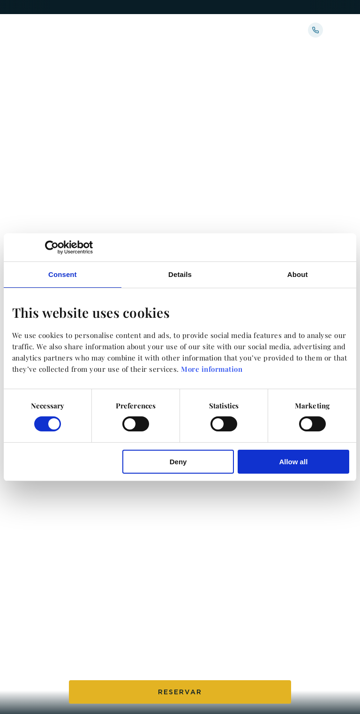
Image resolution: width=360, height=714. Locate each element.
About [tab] (297, 274)
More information (211, 369)
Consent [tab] (62, 274)
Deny (178, 462)
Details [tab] (180, 274)
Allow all (293, 462)
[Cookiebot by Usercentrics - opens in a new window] (52, 247)
